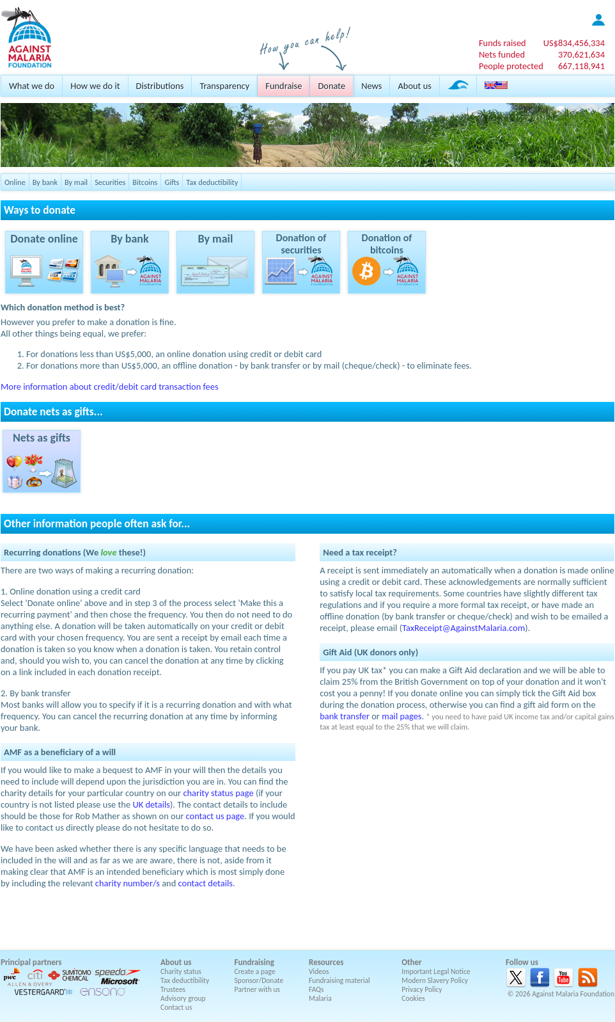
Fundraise (283, 86)
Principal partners (31, 962)
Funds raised (502, 43)
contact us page (215, 816)
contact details (205, 883)
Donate (331, 86)
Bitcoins (144, 182)
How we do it (95, 86)
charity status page (218, 793)
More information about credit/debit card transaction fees (110, 386)
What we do (31, 86)
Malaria (320, 998)
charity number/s (127, 883)
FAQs (316, 989)
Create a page (255, 971)
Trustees (172, 989)
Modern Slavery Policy (434, 980)
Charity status (180, 971)
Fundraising (254, 962)
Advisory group (183, 998)
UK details (151, 804)
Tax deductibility (212, 182)
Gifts (171, 182)
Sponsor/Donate (259, 980)
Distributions (160, 86)
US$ (574, 43)
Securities (110, 182)
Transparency (224, 86)
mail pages (401, 716)
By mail (76, 182)
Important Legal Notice (435, 971)
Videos (319, 971)
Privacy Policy (421, 989)
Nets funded (502, 54)
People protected (511, 66)
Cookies (413, 998)
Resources (326, 962)
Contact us (176, 1007)
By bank (45, 182)
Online (15, 182)
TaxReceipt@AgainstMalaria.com (463, 628)
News (371, 86)
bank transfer (345, 716)
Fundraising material (339, 980)
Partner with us (258, 989)
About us (414, 86)
